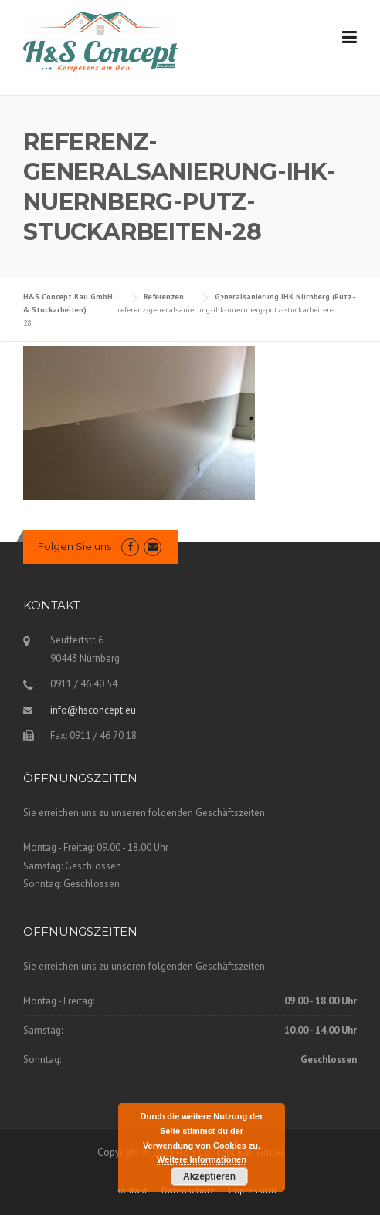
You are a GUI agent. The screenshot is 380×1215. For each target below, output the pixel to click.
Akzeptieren (209, 1176)
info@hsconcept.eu (93, 710)
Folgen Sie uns (74, 546)
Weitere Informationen (201, 1159)
